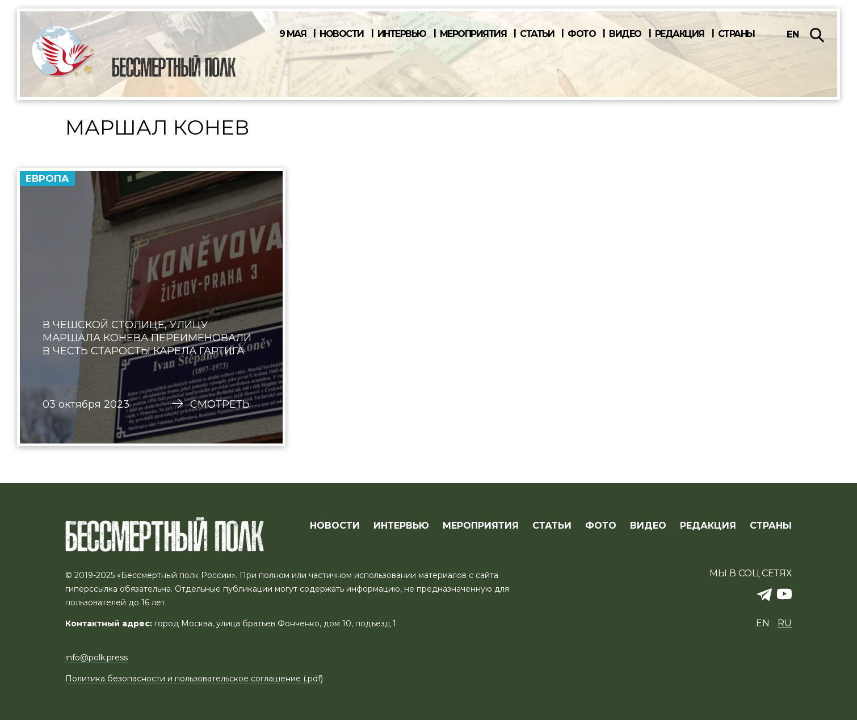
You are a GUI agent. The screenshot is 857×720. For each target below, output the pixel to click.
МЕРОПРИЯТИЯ (481, 525)
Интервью (401, 34)
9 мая (292, 34)
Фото (581, 34)
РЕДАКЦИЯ (708, 525)
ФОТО (600, 525)
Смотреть (220, 404)
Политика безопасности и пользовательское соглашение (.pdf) (194, 678)
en (793, 34)
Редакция (679, 34)
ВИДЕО (648, 525)
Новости (342, 34)
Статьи (537, 34)
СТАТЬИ (552, 525)
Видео (625, 34)
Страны (736, 34)
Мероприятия (473, 34)
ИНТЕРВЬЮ (401, 525)
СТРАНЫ (771, 525)
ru (785, 623)
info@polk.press (96, 657)
